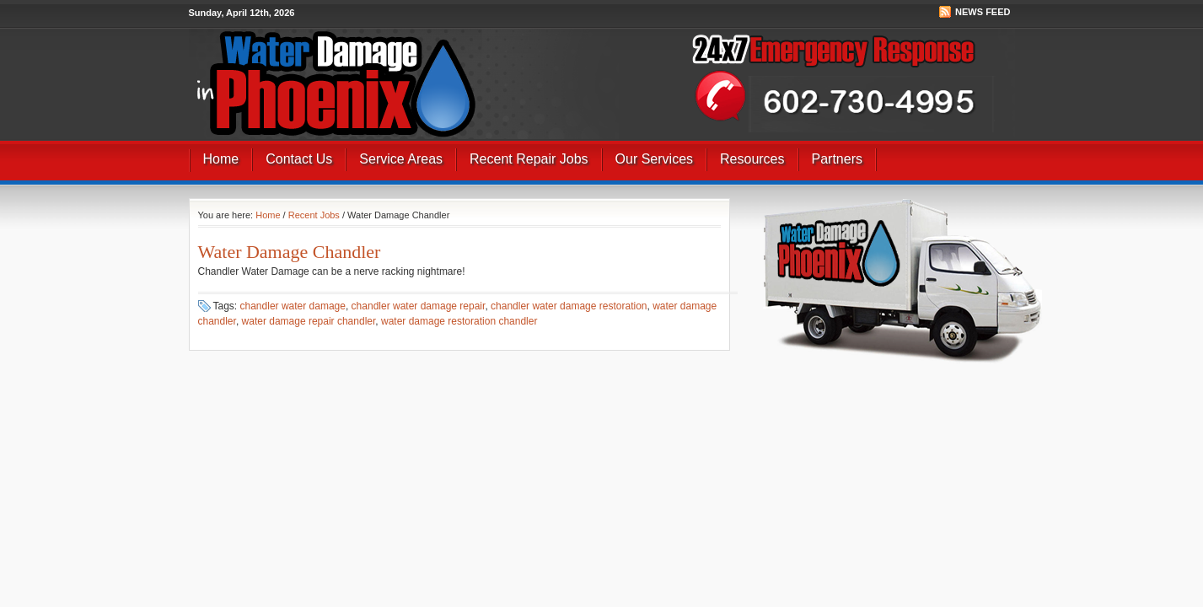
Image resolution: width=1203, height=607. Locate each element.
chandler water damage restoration (569, 306)
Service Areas (401, 159)
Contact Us (299, 159)
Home (221, 159)
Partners (837, 159)
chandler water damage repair (419, 306)
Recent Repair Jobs (529, 159)
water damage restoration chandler (459, 321)
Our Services (654, 159)
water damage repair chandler (309, 321)
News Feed (982, 12)
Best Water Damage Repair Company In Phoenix (414, 61)
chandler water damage (293, 306)
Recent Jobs (314, 215)
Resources (752, 159)
